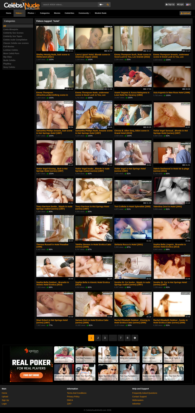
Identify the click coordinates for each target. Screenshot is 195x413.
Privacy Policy (73, 396)
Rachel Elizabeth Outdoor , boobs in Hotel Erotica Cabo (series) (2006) (170, 321)
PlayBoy (7, 64)
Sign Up (170, 4)
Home (8, 13)
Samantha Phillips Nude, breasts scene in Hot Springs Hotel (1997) (94, 132)
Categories (45, 13)
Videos (19, 13)
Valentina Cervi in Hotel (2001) (167, 206)
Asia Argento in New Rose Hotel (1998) (171, 92)
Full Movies (8, 46)
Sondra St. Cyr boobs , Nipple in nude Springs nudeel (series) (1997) (132, 283)
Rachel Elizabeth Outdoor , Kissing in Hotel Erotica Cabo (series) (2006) (132, 321)
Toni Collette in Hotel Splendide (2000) (132, 206)
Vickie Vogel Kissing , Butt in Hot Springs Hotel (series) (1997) (52, 170)
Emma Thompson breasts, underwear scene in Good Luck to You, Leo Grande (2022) (171, 56)
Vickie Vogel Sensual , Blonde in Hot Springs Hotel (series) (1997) (170, 132)
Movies (57, 13)
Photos (32, 13)
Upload (185, 13)
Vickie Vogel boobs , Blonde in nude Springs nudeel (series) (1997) (92, 170)
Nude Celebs (9, 60)
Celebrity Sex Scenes (13, 33)
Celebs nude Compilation (15, 40)
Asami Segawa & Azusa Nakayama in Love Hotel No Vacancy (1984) (131, 93)
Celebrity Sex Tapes (12, 36)
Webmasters (137, 400)
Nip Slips (7, 57)
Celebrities (69, 13)
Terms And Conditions (76, 393)
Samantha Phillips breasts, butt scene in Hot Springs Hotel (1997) (54, 132)
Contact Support (139, 396)
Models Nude (100, 13)
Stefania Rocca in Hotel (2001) (128, 244)
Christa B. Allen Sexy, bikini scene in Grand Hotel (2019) (131, 132)
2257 (69, 404)
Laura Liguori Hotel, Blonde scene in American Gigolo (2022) (92, 55)
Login (180, 4)
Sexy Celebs (9, 67)
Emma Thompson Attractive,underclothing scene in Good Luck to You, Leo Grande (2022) (54, 94)
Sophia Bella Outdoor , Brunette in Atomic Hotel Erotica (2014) (52, 283)
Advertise (136, 404)
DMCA (70, 400)
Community (84, 13)
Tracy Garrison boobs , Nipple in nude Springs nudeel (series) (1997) (54, 207)
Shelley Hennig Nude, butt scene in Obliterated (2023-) (53, 55)
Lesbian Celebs (10, 50)
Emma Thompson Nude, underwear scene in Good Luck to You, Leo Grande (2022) (92, 94)
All (4, 26)
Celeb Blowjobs (10, 29)
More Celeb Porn (11, 53)
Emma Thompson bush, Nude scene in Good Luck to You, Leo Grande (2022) (132, 55)
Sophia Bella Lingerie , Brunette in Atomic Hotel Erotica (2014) (169, 245)
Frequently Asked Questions (144, 393)
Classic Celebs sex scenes (16, 43)
